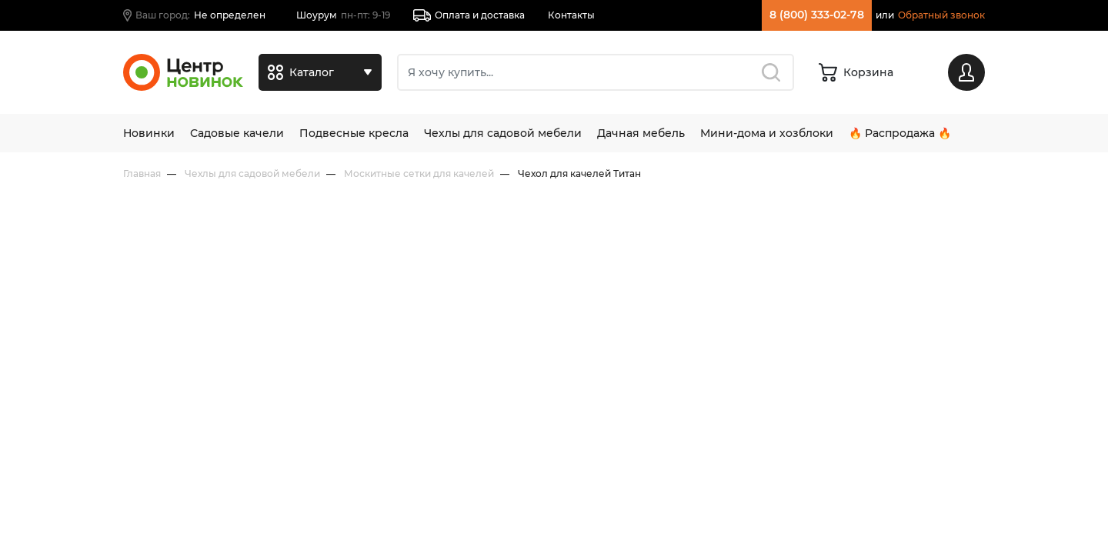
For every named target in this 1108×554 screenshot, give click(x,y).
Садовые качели (237, 133)
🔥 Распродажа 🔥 (900, 133)
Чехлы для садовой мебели (503, 133)
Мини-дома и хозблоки (766, 133)
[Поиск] (595, 72)
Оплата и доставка (469, 15)
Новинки (149, 133)
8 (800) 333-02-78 (816, 15)
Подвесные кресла (354, 133)
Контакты (571, 15)
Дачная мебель (641, 133)
